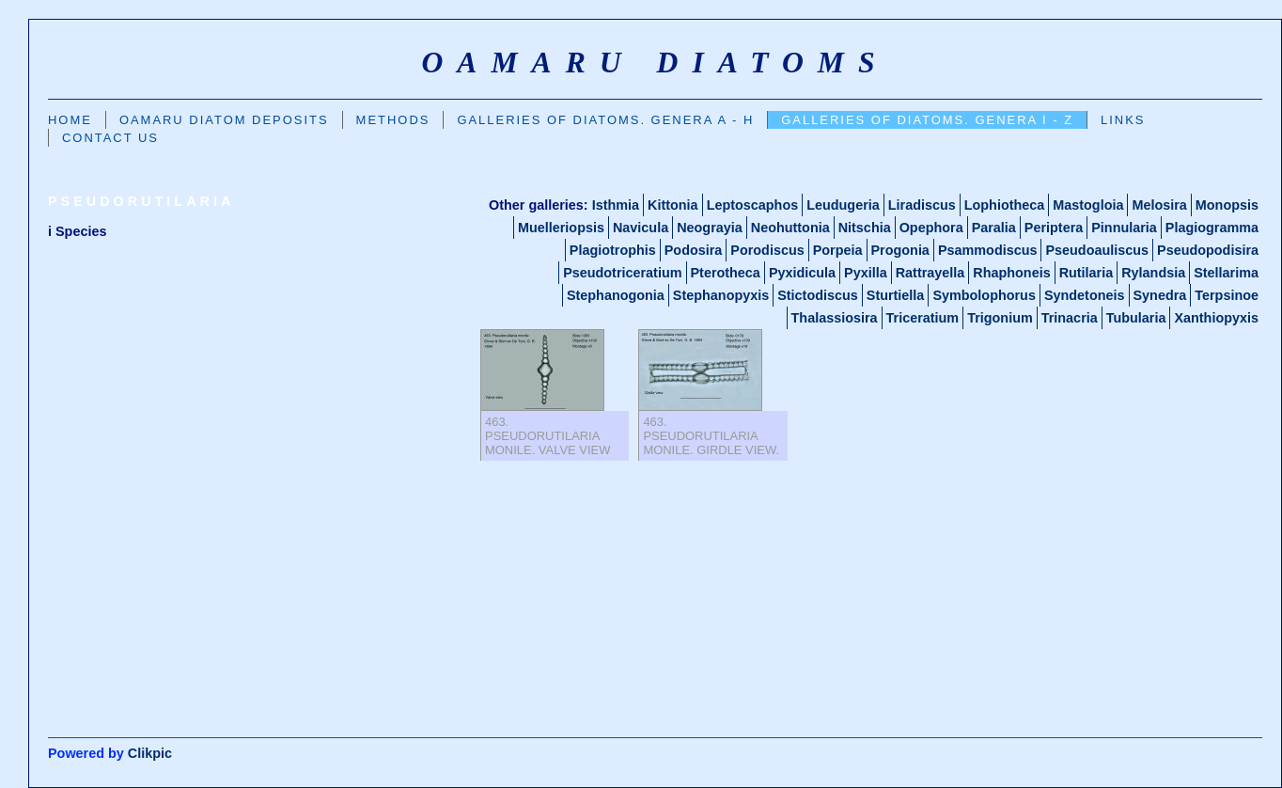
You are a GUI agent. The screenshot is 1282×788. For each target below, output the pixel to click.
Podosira (693, 250)
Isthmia (615, 205)
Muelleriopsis (561, 227)
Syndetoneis (1084, 295)
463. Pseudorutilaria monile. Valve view (547, 436)
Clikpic (150, 753)
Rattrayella (930, 272)
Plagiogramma (1212, 227)
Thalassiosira (834, 317)
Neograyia (710, 227)
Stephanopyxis (721, 295)
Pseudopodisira (1208, 250)
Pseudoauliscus (1097, 250)
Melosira (1159, 205)
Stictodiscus (817, 295)
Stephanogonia (615, 295)
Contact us (110, 138)
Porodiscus (767, 250)
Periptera (1053, 227)
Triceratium (923, 317)
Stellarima (1226, 272)
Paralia (994, 227)
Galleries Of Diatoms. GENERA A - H (605, 120)
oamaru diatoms (654, 62)
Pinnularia (1124, 227)
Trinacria (1069, 317)
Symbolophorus (984, 295)
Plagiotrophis (613, 250)
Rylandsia (1153, 272)
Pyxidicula (802, 272)
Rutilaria (1086, 272)
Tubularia (1136, 317)
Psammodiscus (988, 250)
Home (70, 120)
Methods (393, 120)
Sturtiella (896, 295)
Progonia (900, 250)
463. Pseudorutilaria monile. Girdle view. (711, 436)
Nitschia (864, 227)
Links (1123, 120)
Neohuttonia (790, 227)
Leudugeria (843, 205)
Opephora (931, 227)
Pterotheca (725, 272)
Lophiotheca (1004, 205)
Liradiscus (922, 205)
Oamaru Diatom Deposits (224, 120)
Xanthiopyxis (1216, 317)
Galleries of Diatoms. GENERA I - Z (927, 120)
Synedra (1160, 295)
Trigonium (1000, 317)
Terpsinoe (1227, 295)
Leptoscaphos (753, 205)
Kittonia (673, 205)
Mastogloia (1088, 205)
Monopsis (1227, 205)
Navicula (640, 227)
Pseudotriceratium (622, 272)
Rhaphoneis (1011, 272)
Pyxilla (865, 272)
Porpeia (838, 250)
